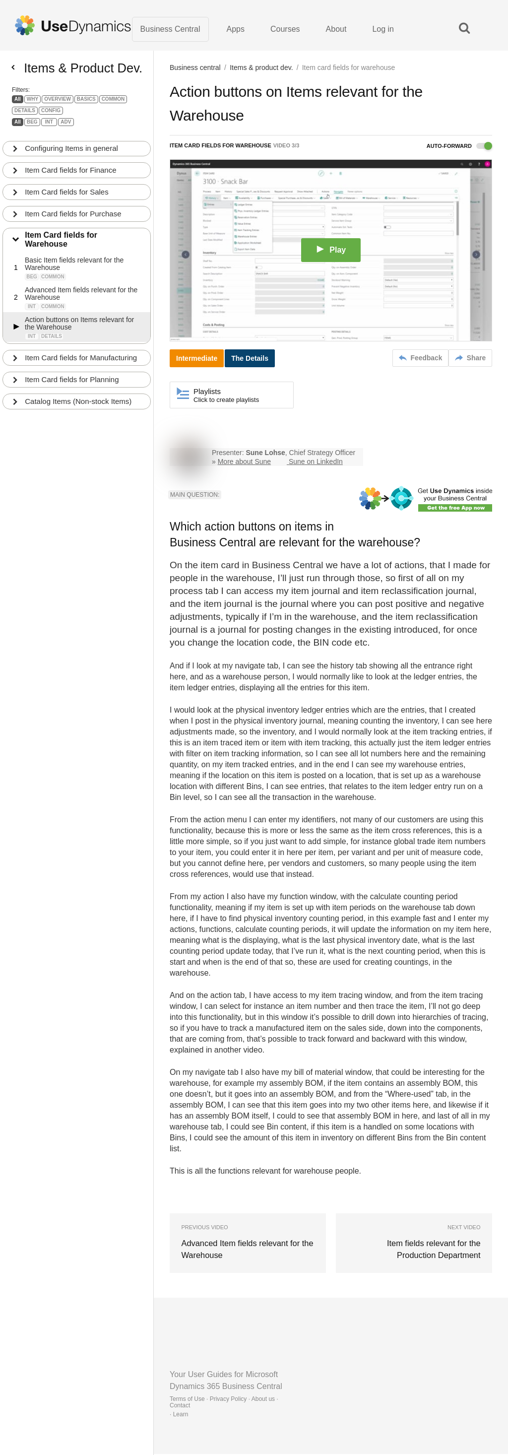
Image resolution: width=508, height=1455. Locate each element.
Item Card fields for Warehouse (61, 244)
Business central (195, 68)
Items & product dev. (261, 68)
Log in (383, 29)
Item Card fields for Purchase (73, 218)
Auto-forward (459, 147)
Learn (181, 1415)
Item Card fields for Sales (67, 196)
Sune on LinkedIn (316, 462)
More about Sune (244, 462)
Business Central (170, 29)
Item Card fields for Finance (71, 174)
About (336, 29)
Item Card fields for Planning (72, 384)
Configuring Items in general (72, 152)
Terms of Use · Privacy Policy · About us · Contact (224, 1403)
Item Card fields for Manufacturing (81, 362)
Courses (285, 29)
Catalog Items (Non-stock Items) (78, 406)
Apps (236, 29)
